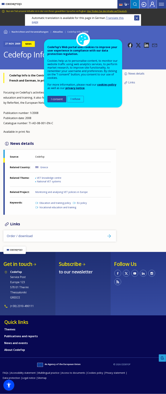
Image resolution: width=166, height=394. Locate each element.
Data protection (11, 378)
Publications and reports (21, 336)
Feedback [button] (162, 358)
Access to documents (73, 372)
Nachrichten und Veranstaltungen (30, 31)
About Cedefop (14, 350)
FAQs (5, 372)
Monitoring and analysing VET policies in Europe (61, 192)
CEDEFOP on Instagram (151, 273)
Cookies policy (95, 372)
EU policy (82, 203)
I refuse (75, 99)
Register (152, 4)
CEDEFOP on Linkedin (143, 273)
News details (136, 73)
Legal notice (29, 378)
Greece (44, 167)
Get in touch (17, 263)
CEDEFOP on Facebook (117, 273)
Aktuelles (58, 31)
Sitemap (42, 378)
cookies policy (106, 84)
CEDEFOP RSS (117, 281)
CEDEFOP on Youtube (134, 273)
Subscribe (70, 263)
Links (131, 82)
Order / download (20, 236)
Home (5, 31)
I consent (57, 99)
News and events (16, 343)
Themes (9, 329)
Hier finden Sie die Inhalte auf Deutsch (107, 11)
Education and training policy (55, 203)
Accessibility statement (23, 372)
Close (136, 17)
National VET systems (49, 181)
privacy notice (75, 88)
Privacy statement (115, 372)
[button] (130, 45)
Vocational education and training (57, 207)
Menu (161, 4)
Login (143, 4)
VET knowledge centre (49, 177)
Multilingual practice (48, 372)
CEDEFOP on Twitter (126, 273)
